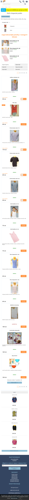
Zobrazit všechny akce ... (14, 450)
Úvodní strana (14, 474)
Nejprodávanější (19, 67)
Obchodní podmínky (14, 479)
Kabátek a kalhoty (14, 408)
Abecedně (18, 69)
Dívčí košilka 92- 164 (14, 40)
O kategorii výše (5, 22)
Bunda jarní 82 (14, 394)
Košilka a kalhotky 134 (14, 77)
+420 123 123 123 (14, 490)
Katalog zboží (14, 475)
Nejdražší (4, 67)
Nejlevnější (18, 64)
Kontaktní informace (14, 481)
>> (26, 72)
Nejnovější (4, 69)
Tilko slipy (14, 102)
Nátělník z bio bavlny (14, 305)
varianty (23, 124)
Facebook (14, 460)
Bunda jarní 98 (14, 437)
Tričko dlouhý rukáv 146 (14, 178)
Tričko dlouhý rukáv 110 (14, 128)
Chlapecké (12, 26)
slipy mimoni (14, 355)
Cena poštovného (14, 459)
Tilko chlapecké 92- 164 (15, 48)
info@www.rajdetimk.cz (14, 493)
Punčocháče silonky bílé (14, 330)
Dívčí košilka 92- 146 (14, 56)
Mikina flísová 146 (14, 422)
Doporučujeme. (5, 64)
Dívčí (11, 30)
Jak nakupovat (14, 478)
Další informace (14, 498)
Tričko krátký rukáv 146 (14, 153)
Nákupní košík (14, 477)
